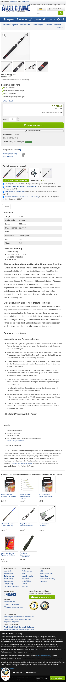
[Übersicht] (57, 25)
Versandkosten (9, 573)
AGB (41, 571)
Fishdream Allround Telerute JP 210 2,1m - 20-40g (22, 196)
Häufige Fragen (9, 584)
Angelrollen (8, 622)
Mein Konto (34, 5)
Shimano (21, 617)
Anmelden (13, 2)
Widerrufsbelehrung (46, 573)
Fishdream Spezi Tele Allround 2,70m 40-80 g (20, 186)
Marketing (32, 672)
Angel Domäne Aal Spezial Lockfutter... (8, 554)
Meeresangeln (29, 617)
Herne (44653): (8, 156)
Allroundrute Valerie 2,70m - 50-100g (8, 525)
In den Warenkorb (33, 125)
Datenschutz (44, 576)
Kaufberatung (8, 581)
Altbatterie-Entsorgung (47, 579)
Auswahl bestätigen (41, 678)
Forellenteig (8, 627)
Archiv (24, 584)
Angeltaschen (8, 619)
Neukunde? (26, 2)
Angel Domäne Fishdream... (44, 525)
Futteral (32, 627)
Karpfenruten (27, 619)
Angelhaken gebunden (26, 629)
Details (6, 207)
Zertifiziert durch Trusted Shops (21, 463)
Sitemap (25, 586)
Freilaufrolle (8, 629)
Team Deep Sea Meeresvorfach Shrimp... (25, 496)
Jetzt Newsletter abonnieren (42, 597)
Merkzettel (47, 5)
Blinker (15, 617)
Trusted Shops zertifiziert (15, 441)
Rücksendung (8, 579)
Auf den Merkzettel (33, 131)
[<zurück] (49, 25)
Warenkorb (59, 5)
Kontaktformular (9, 602)
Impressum (43, 581)
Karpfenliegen (18, 619)
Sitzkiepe (15, 629)
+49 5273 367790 (11, 604)
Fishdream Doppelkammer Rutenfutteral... (25, 555)
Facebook (25, 579)
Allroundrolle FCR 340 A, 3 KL (15, 191)
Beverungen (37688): (10, 154)
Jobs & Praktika (27, 576)
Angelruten (15, 622)
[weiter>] (60, 27)
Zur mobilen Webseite (11, 586)
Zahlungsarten (9, 576)
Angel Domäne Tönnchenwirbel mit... (27, 525)
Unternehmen (27, 571)
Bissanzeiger (8, 617)
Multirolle (15, 627)
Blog (23, 573)
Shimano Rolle (24, 627)
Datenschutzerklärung (43, 656)
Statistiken (19, 672)
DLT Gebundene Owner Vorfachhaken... (9, 495)
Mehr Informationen (8, 668)
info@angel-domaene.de (13, 607)
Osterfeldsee (26, 581)
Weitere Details (7, 101)
